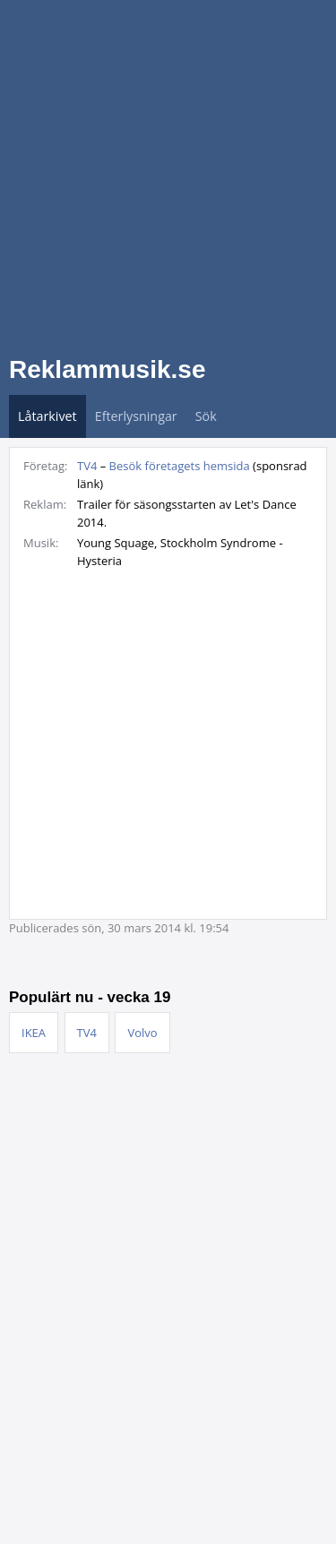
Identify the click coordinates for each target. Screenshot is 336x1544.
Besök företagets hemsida (179, 466)
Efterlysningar (136, 416)
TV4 (87, 466)
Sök (206, 416)
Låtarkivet (47, 416)
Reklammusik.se (107, 369)
